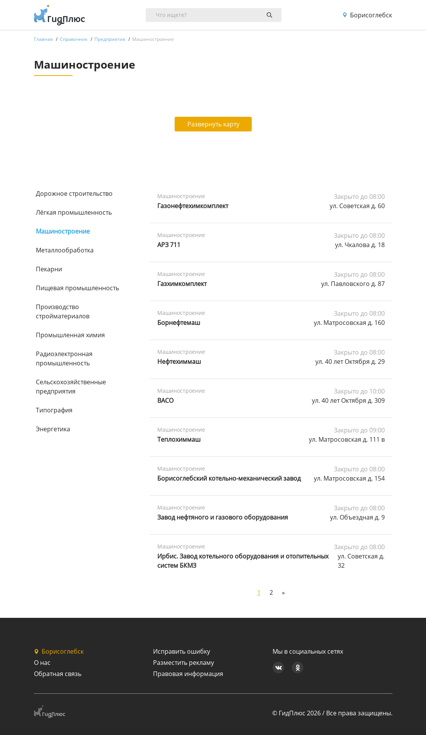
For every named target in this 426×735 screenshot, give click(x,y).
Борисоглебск (367, 15)
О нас (42, 662)
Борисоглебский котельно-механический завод (229, 478)
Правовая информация (188, 673)
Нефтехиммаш (179, 361)
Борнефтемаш (178, 322)
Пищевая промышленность (77, 288)
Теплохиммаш (178, 439)
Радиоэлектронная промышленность (64, 358)
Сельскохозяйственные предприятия (71, 386)
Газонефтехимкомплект (192, 206)
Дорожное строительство (74, 193)
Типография (54, 410)
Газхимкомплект (182, 283)
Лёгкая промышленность (74, 212)
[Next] (283, 592)
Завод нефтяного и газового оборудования (222, 517)
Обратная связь (57, 673)
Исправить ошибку (181, 651)
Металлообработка (65, 250)
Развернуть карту (213, 124)
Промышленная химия (70, 335)
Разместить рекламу (183, 662)
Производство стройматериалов (62, 311)
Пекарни (49, 269)
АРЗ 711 (168, 245)
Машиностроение (63, 231)
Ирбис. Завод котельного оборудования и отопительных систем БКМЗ (242, 561)
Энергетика (53, 429)
